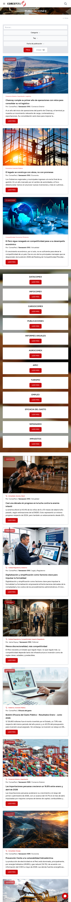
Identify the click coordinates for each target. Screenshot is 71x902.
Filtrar (28, 50)
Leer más (11, 121)
